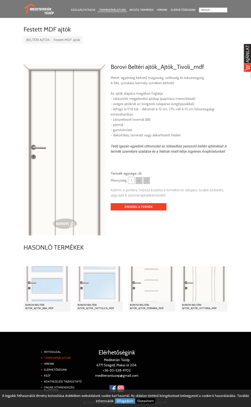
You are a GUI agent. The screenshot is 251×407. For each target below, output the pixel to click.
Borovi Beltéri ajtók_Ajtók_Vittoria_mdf (199, 306)
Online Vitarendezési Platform (59, 389)
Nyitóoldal (52, 352)
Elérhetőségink (55, 369)
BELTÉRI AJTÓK (38, 40)
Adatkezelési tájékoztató (63, 381)
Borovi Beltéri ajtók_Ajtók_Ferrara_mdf (147, 306)
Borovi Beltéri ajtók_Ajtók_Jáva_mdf (39, 306)
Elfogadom (125, 401)
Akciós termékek (141, 9)
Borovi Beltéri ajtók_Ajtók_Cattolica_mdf (96, 306)
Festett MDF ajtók (66, 40)
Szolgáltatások (83, 9)
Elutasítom (145, 401)
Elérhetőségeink (183, 9)
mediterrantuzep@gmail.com (116, 375)
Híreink (162, 9)
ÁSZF (47, 375)
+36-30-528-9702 (117, 370)
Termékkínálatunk (112, 9)
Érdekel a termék (139, 207)
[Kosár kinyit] (247, 58)
